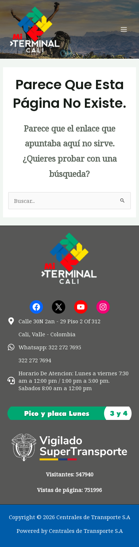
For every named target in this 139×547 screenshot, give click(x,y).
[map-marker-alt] (53, 321)
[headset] (69, 380)
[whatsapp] (44, 347)
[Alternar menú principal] (124, 29)
